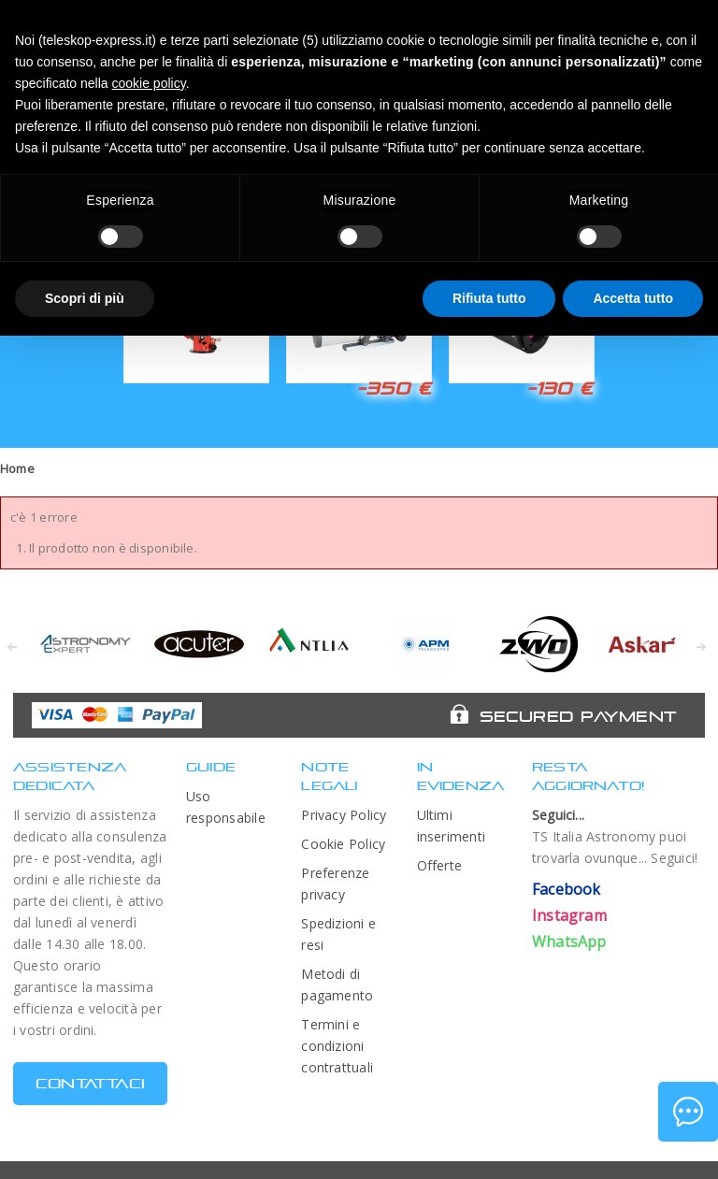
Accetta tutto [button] (633, 298)
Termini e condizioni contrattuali (337, 1045)
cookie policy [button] (149, 83)
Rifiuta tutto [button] (489, 298)
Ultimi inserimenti (451, 825)
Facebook (566, 889)
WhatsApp (569, 941)
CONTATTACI (90, 1083)
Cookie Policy (343, 844)
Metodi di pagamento (337, 984)
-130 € (560, 388)
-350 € (393, 388)
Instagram (569, 915)
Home (17, 468)
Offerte (440, 865)
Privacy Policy (343, 815)
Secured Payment (578, 716)
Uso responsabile (226, 807)
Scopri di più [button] (84, 298)
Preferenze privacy (335, 883)
